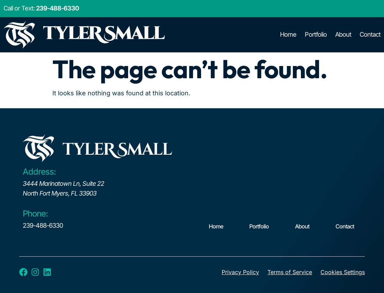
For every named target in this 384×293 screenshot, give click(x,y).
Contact (370, 34)
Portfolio (316, 34)
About (343, 34)
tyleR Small (116, 149)
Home (288, 34)
